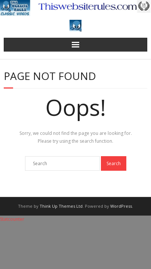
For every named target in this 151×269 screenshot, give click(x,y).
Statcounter (12, 219)
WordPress (121, 206)
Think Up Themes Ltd (61, 206)
